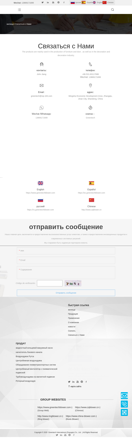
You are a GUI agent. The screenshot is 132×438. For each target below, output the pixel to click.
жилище (10, 24)
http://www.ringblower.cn (50, 416)
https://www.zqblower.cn (87, 407)
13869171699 (92, 382)
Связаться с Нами (23, 24)
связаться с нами (80, 358)
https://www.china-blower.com (80, 416)
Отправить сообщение (66, 295)
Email (124, 395)
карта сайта (74, 386)
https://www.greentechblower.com (54, 407)
